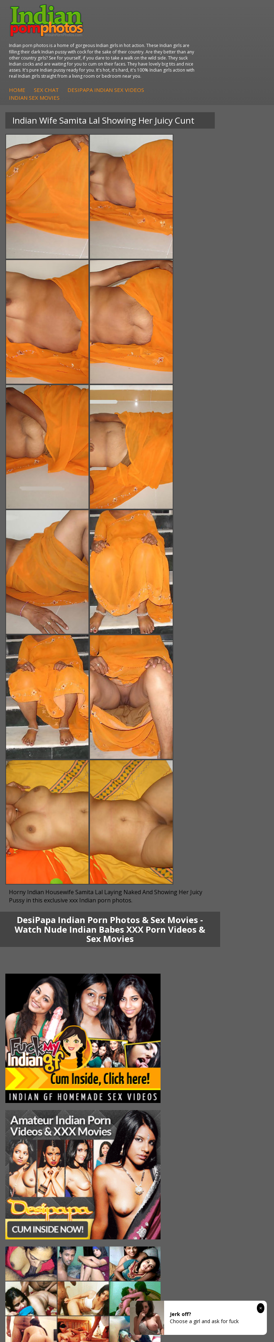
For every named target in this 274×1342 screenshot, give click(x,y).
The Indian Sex (169, 1005)
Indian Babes (30, 976)
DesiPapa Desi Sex (173, 912)
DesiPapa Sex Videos (39, 948)
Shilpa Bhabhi (30, 926)
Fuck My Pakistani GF (176, 926)
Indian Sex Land (33, 1040)
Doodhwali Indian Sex (177, 1012)
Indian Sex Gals (169, 969)
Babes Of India (32, 1012)
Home (131, 62)
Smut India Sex (169, 1033)
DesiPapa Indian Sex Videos (220, 62)
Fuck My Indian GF (36, 962)
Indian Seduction (171, 962)
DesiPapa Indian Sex (175, 891)
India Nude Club (33, 1026)
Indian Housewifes (173, 919)
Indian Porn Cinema (174, 948)
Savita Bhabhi (30, 912)
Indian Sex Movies (148, 70)
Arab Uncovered (33, 983)
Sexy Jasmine (30, 905)
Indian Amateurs (33, 969)
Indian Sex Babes (171, 976)
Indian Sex (163, 905)
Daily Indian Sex (170, 1019)
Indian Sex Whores (173, 955)
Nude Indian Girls (171, 983)
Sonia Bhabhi (30, 898)
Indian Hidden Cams (38, 955)
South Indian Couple (38, 919)
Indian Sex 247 (31, 1033)
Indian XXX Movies (173, 1040)
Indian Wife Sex (169, 1026)
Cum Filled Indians (35, 1019)
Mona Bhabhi (30, 891)
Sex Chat (160, 62)
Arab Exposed (167, 898)
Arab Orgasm (30, 1005)
